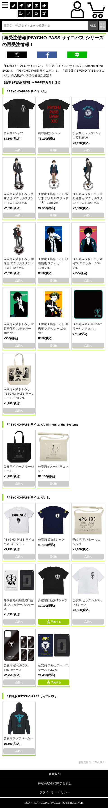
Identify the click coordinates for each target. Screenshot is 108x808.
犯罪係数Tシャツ (49, 133)
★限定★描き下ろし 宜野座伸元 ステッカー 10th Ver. (19, 328)
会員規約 (54, 774)
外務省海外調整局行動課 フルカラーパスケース (19, 605)
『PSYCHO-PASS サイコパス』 (27, 91)
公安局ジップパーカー (18, 738)
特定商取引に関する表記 (55, 783)
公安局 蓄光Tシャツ (51, 539)
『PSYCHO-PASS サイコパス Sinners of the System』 (43, 424)
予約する (53, 622)
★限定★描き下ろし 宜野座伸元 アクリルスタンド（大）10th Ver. (88, 198)
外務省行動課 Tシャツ (52, 600)
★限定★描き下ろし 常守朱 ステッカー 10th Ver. (88, 263)
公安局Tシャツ (13, 133)
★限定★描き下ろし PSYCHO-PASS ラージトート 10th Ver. (19, 393)
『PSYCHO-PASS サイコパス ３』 (29, 497)
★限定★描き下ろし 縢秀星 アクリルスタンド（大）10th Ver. (19, 263)
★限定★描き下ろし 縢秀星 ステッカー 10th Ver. (53, 328)
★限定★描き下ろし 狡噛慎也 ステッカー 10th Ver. (53, 263)
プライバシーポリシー (54, 792)
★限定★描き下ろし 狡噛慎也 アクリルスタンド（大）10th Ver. (19, 198)
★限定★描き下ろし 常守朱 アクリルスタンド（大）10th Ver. (53, 198)
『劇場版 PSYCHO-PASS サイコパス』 (32, 696)
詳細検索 (102, 25)
